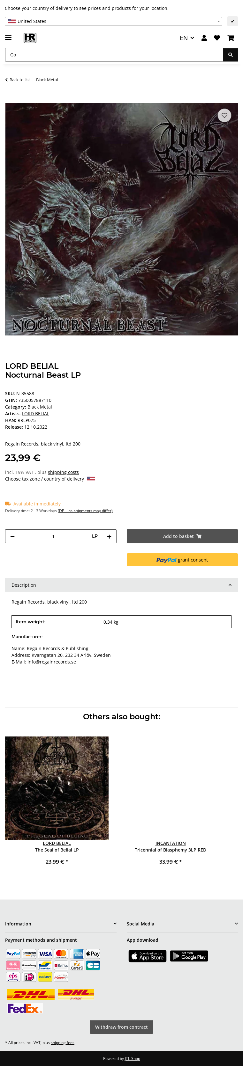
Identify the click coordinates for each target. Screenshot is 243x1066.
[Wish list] (217, 38)
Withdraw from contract (121, 1027)
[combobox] (113, 21)
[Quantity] (53, 536)
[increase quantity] (109, 536)
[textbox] (113, 21)
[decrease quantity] (12, 536)
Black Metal (39, 407)
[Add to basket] (10, 99)
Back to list (20, 80)
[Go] (114, 55)
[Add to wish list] (224, 115)
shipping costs (63, 472)
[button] (204, 38)
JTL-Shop (132, 1058)
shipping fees (62, 1042)
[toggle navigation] (8, 35)
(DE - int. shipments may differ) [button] (85, 510)
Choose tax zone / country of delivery (50, 479)
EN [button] (184, 37)
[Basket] (231, 38)
